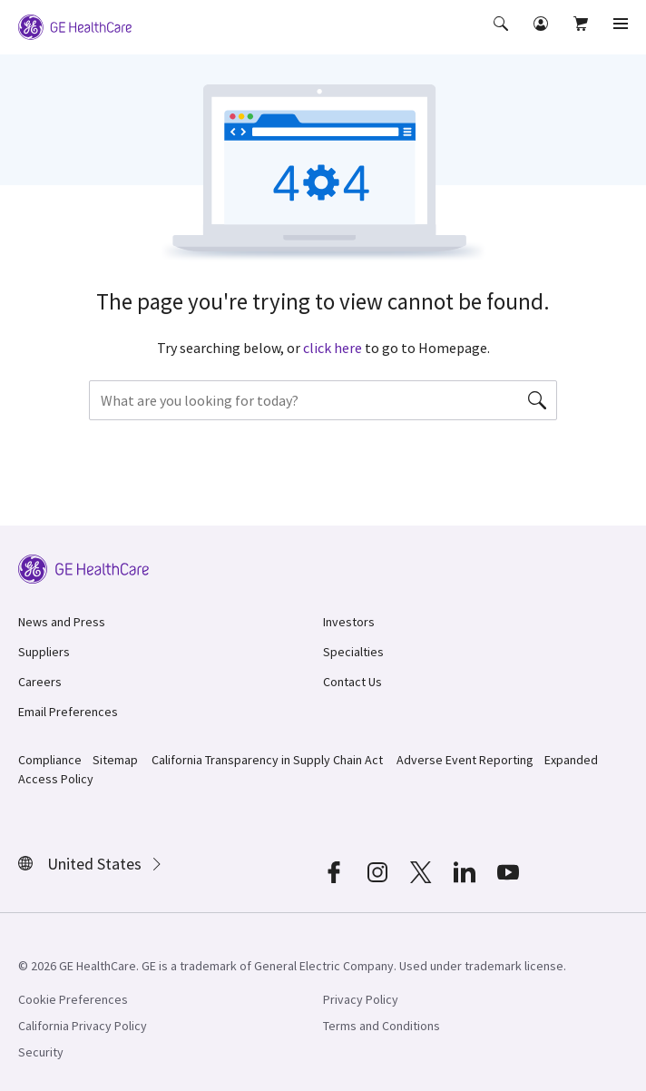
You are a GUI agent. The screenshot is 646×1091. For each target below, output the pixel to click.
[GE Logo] (75, 25)
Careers (40, 681)
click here (332, 348)
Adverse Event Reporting (464, 760)
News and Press (61, 622)
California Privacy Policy (82, 1025)
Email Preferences (68, 711)
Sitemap (115, 760)
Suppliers (44, 652)
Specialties (353, 652)
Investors (349, 622)
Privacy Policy (360, 999)
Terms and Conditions (381, 1025)
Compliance (50, 760)
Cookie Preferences (73, 999)
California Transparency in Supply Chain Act (267, 760)
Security (41, 1052)
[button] (503, 36)
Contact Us (352, 681)
